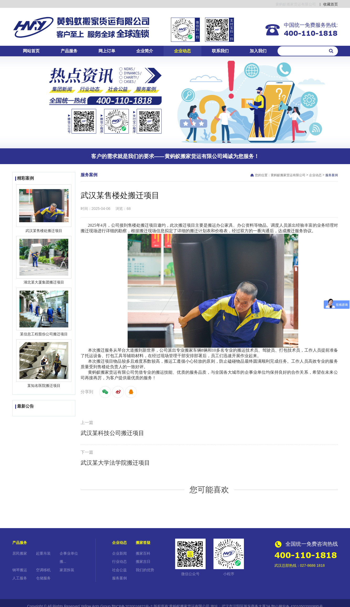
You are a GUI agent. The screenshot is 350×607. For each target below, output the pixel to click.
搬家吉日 (143, 562)
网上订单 (106, 51)
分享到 (87, 392)
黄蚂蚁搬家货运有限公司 (288, 175)
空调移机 (43, 570)
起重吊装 (43, 553)
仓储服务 (43, 578)
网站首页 (31, 51)
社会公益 (119, 570)
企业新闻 (119, 553)
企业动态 (182, 51)
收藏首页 (330, 4)
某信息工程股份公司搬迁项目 (44, 334)
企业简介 (144, 51)
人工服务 (19, 578)
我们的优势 (145, 570)
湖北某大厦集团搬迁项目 (44, 282)
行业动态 (119, 562)
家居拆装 (67, 570)
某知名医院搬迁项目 (43, 385)
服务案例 (119, 578)
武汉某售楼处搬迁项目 (43, 231)
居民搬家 (19, 553)
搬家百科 (143, 553)
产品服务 (69, 51)
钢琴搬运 (19, 570)
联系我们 (220, 51)
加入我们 (258, 51)
